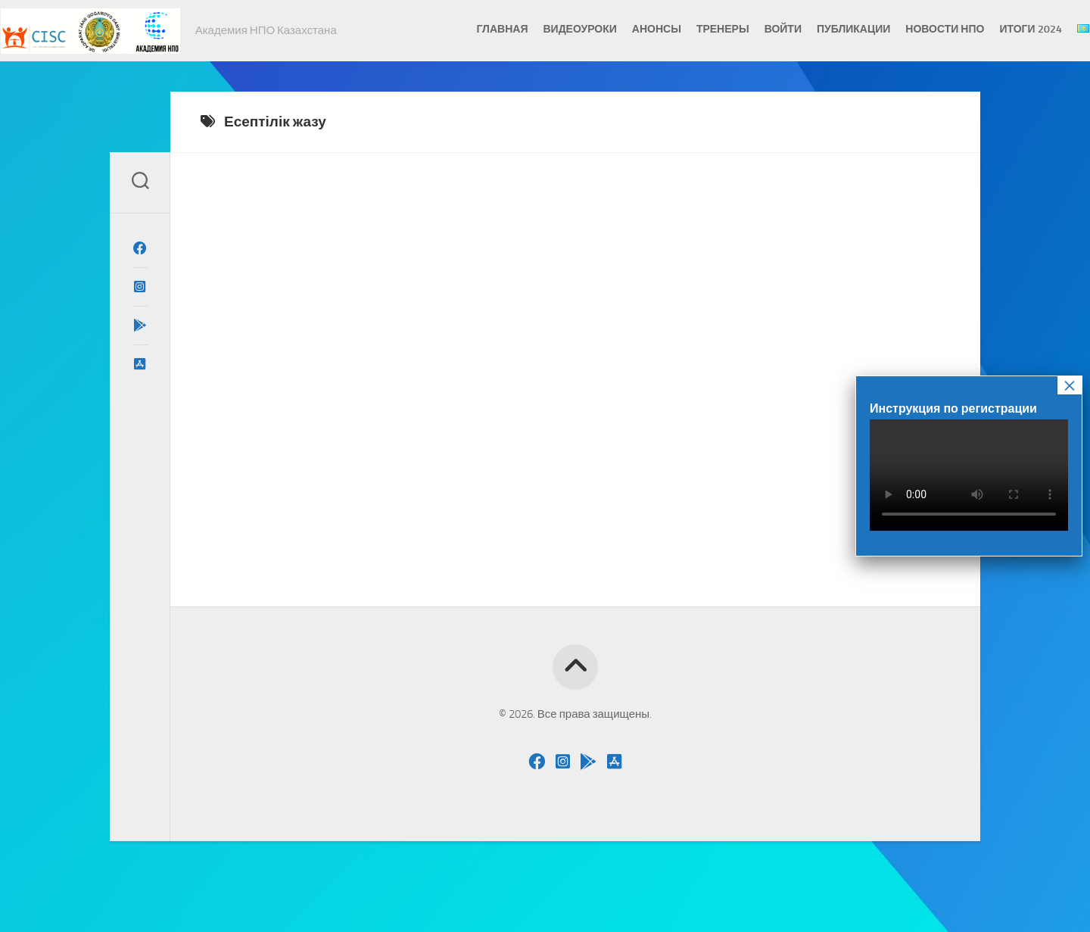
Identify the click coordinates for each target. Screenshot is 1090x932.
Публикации (824, 29)
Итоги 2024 (1001, 29)
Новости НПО (916, 29)
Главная (473, 29)
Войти (753, 29)
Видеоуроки (550, 29)
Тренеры (693, 29)
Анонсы (627, 29)
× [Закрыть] (1069, 385)
